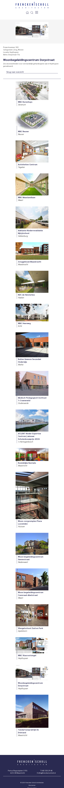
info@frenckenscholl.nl (47, 773)
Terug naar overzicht (15, 72)
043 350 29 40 (47, 770)
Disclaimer (32, 785)
